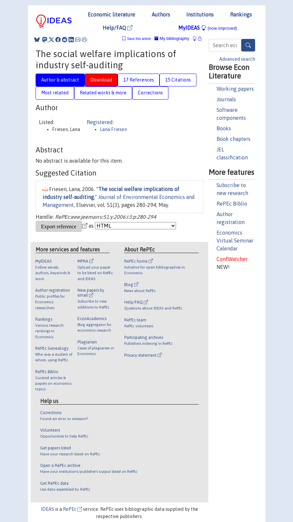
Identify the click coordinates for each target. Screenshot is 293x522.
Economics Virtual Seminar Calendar (235, 240)
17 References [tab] (138, 79)
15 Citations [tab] (178, 79)
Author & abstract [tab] (60, 79)
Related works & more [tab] (103, 92)
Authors (161, 14)
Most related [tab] (55, 92)
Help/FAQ (117, 28)
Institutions (200, 14)
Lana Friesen (113, 129)
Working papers (235, 89)
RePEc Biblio (232, 204)
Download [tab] (101, 79)
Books (224, 128)
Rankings (241, 14)
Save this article (139, 39)
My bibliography (171, 38)
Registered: (100, 122)
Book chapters (233, 139)
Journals (226, 99)
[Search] (248, 45)
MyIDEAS (207, 28)
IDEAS (47, 509)
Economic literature (111, 14)
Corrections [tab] (150, 92)
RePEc (72, 509)
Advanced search (237, 59)
